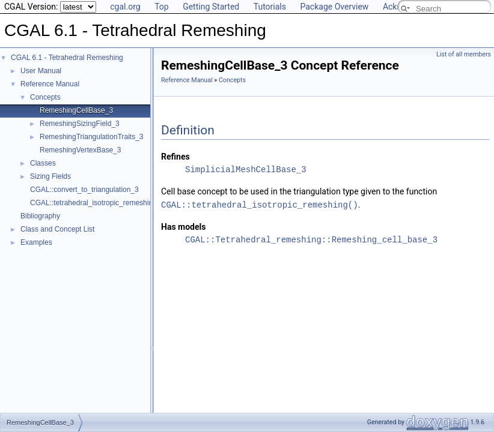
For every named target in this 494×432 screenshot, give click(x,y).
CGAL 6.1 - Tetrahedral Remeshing (67, 57)
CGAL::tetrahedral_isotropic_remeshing (93, 203)
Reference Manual (49, 84)
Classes (43, 163)
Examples (36, 242)
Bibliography (40, 216)
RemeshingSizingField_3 (80, 123)
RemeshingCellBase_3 (76, 110)
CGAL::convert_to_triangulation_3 (84, 189)
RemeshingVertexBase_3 (80, 150)
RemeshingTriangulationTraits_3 (92, 137)
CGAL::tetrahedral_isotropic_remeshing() (259, 204)
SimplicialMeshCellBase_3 (245, 169)
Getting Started (211, 6)
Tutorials (270, 6)
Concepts (45, 97)
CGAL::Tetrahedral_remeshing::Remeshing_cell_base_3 (311, 239)
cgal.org (125, 6)
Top (161, 6)
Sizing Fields (50, 176)
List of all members (463, 54)
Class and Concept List (57, 229)
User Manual (40, 71)
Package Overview (334, 6)
